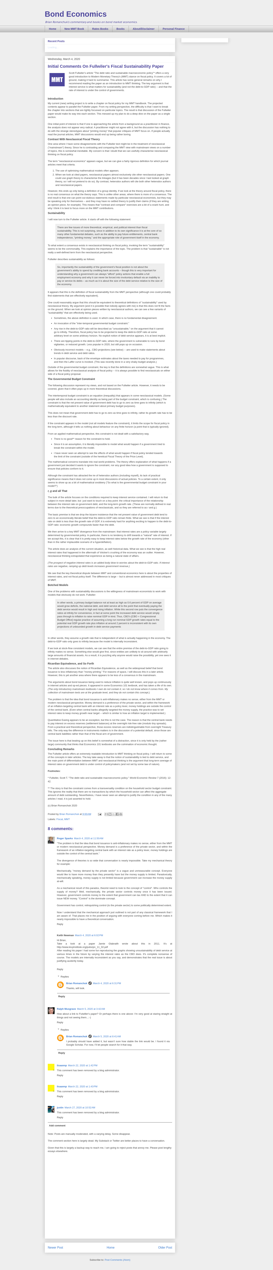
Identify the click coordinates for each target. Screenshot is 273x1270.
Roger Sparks (65, 838)
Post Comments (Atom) (117, 1259)
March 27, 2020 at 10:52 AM (80, 1107)
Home (52, 28)
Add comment (57, 1125)
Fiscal (59, 819)
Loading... (53, 47)
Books (120, 28)
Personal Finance (174, 28)
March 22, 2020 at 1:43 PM (82, 1086)
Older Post (165, 1247)
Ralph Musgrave (66, 1008)
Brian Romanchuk (76, 983)
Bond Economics (76, 14)
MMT (67, 819)
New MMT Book (74, 28)
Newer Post (55, 1247)
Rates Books (100, 28)
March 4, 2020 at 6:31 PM (107, 983)
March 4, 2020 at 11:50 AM (88, 838)
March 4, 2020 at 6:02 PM (89, 935)
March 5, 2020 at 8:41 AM (107, 1036)
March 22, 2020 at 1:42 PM (82, 1065)
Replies (65, 976)
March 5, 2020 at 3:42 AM (91, 1008)
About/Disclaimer (144, 28)
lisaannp (62, 1065)
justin (60, 1107)
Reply (60, 924)
